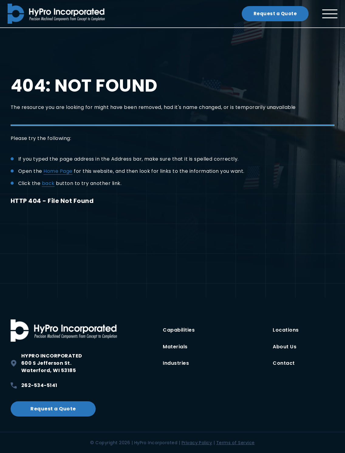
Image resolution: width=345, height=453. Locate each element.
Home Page (57, 171)
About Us (284, 347)
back (48, 183)
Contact (284, 363)
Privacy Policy (197, 443)
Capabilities (179, 330)
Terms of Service (235, 443)
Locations (286, 330)
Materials (175, 347)
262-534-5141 (34, 385)
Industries (176, 363)
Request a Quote (275, 13)
